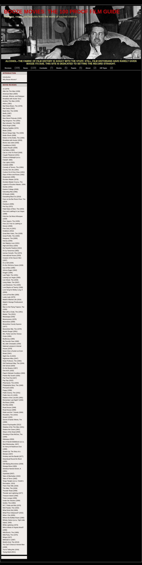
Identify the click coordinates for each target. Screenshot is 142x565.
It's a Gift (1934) (8, 263)
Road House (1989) (9, 410)
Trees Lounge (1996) (10, 498)
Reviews (8, 68)
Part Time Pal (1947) (10, 378)
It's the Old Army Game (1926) (13, 265)
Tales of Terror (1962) (10, 478)
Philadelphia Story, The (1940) (13, 385)
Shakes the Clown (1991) (11, 429)
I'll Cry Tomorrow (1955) (11, 250)
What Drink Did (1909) (10, 510)
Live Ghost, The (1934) (10, 280)
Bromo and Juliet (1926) (11, 143)
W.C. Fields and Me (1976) (12, 505)
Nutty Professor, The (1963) (12, 361)
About (88, 68)
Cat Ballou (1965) (9, 150)
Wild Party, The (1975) (10, 535)
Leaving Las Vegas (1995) (12, 277)
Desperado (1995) (9, 177)
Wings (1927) (7, 537)
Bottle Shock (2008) (9, 135)
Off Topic (103, 68)
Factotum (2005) (8, 204)
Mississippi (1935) (9, 317)
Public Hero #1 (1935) (10, 395)
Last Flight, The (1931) (10, 275)
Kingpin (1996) (8, 272)
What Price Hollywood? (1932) (13, 513)
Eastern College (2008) (10, 189)
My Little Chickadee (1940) (12, 344)
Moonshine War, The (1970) (12, 329)
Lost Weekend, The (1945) (12, 285)
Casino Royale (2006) (10, 148)
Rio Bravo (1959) (8, 402)
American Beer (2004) (10, 94)
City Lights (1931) (9, 162)
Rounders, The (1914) (10, 415)
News (25, 68)
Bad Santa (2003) (9, 108)
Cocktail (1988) (8, 165)
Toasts (73, 68)
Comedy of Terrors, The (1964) (13, 167)
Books (59, 68)
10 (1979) (6, 89)
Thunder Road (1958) (10, 491)
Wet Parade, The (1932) (11, 508)
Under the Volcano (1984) (11, 500)
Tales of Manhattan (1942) (12, 476)
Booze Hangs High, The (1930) (13, 133)
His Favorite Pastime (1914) (12, 248)
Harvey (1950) (7, 241)
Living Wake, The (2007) (11, 282)
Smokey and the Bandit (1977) (13, 456)
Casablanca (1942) (9, 145)
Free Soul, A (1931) (9, 228)
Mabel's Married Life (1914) (12, 299)
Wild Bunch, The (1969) (11, 532)
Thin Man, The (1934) (10, 488)
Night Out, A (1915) (9, 356)
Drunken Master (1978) (10, 179)
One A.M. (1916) (8, 370)
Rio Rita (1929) (8, 405)
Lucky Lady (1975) (9, 297)
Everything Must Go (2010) (12, 196)
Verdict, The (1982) (9, 503)
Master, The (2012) (9, 314)
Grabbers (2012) (8, 231)
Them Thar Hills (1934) (10, 486)
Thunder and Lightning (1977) (13, 493)
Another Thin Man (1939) (11, 101)
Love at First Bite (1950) (11, 295)
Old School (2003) (9, 366)
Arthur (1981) (7, 103)
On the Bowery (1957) (10, 368)
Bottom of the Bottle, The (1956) (13, 138)
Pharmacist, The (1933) (11, 383)
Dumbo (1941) (8, 187)
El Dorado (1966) (8, 194)
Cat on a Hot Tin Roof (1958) (12, 152)
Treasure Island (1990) (10, 496)
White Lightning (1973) (10, 525)
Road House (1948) (9, 407)
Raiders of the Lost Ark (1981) (13, 397)
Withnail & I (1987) (9, 540)
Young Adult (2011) (9, 552)
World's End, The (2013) (11, 542)
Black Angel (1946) (9, 125)
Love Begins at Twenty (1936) (13, 287)
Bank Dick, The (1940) (10, 111)
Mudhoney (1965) (9, 339)
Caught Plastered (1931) (11, 155)
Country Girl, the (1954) (11, 170)
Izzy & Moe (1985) (9, 268)
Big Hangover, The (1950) (11, 121)
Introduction (7, 77)
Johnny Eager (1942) (10, 270)
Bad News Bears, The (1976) (12, 106)
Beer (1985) (7, 116)
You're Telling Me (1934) (11, 549)
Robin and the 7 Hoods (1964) (13, 412)
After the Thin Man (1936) (11, 91)
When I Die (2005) (9, 515)
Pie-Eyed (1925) (8, 388)
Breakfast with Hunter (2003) (12, 140)
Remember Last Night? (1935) (13, 400)
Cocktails (43, 68)
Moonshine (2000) (9, 322)
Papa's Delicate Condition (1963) (14, 373)
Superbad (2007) (8, 473)
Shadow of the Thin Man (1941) (13, 427)
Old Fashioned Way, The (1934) (13, 363)
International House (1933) (12, 255)
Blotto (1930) (7, 130)
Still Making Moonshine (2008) (13, 464)
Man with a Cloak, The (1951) (13, 312)
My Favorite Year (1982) (11, 341)
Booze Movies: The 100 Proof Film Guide (62, 12)
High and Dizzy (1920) (10, 245)
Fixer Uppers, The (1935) (11, 221)
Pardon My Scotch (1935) (11, 375)
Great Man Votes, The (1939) (13, 233)
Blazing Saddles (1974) (11, 128)
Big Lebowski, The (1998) (11, 123)
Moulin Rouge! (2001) (10, 331)
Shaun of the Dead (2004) (11, 432)
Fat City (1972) (8, 206)
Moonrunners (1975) (10, 319)
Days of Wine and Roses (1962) (13, 174)
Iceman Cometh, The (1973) (12, 253)
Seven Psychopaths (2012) (12, 424)
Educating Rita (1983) (10, 192)
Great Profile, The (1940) (11, 236)
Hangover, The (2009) (10, 238)
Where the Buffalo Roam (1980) (13, 518)
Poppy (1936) (7, 390)
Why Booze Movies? (10, 79)
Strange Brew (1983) (10, 466)
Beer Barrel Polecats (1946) (12, 118)
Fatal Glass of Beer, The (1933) (13, 209)
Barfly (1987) (7, 113)
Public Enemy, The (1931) (11, 393)
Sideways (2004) (8, 439)
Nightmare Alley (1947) (10, 358)
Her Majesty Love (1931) (11, 243)
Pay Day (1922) (8, 380)
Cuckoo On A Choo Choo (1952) (14, 172)
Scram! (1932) (7, 417)
